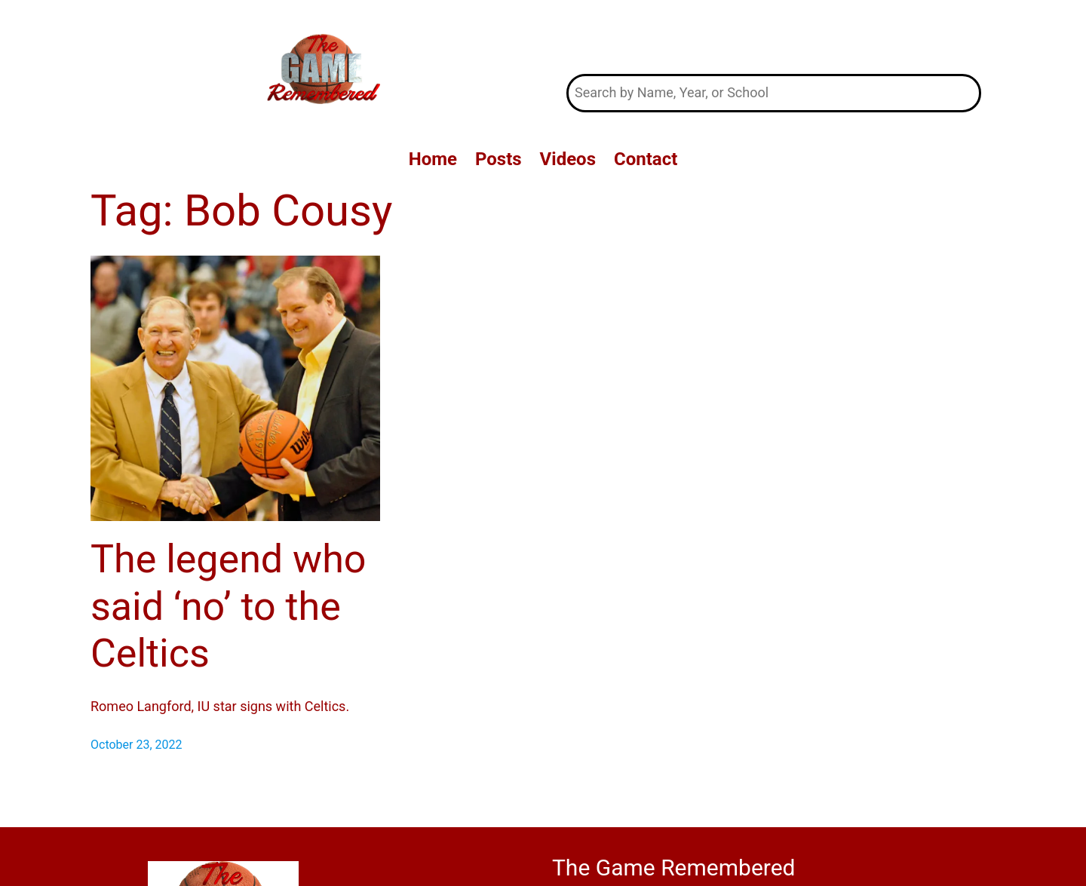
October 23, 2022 (136, 744)
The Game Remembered (774, 36)
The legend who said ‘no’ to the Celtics (228, 606)
